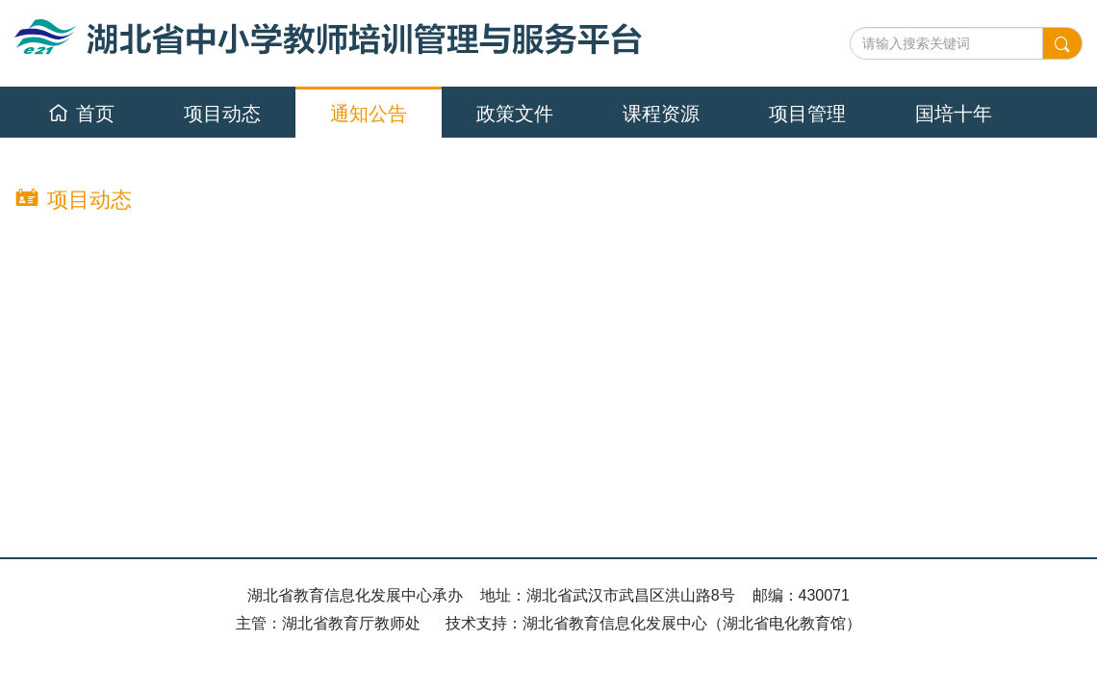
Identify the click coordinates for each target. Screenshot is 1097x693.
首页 (82, 113)
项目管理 (807, 113)
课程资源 (661, 113)
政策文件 (514, 113)
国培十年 (953, 113)
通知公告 (368, 113)
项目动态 (222, 113)
